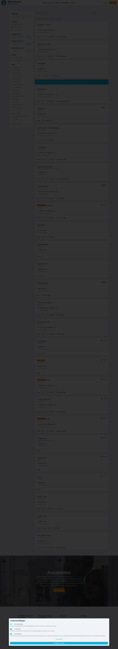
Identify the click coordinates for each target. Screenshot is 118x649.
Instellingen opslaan (59, 643)
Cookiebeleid (59, 639)
